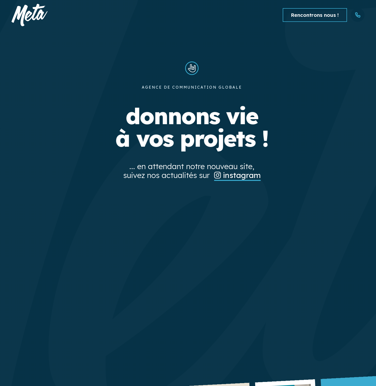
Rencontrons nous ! (315, 15)
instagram (237, 175)
